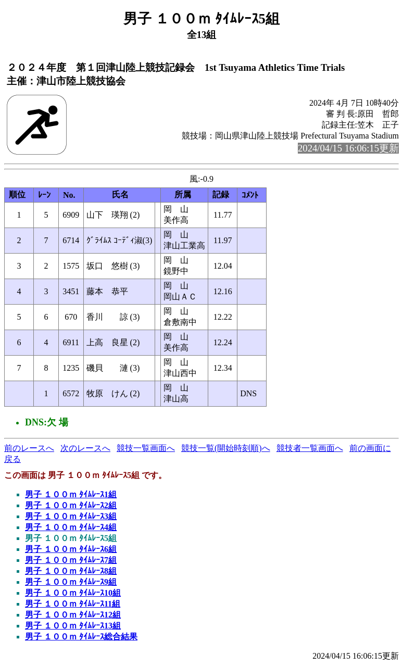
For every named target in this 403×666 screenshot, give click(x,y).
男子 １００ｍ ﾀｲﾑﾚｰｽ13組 (73, 625)
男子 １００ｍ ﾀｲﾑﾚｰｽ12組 (73, 614)
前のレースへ (29, 448)
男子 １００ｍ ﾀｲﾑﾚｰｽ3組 (71, 516)
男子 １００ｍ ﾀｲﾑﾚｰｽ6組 (71, 549)
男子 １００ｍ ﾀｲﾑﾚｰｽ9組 (71, 581)
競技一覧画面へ (146, 448)
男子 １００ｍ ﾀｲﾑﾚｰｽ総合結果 (81, 636)
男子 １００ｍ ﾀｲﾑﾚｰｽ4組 (71, 527)
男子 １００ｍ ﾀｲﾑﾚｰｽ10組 (73, 592)
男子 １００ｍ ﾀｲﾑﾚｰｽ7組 (71, 560)
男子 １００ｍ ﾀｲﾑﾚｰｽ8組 (71, 571)
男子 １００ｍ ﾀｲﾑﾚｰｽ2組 (71, 505)
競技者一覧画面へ (309, 448)
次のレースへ (85, 448)
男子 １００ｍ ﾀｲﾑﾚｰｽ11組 (72, 603)
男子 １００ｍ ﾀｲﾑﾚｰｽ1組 (71, 494)
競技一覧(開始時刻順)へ (225, 448)
